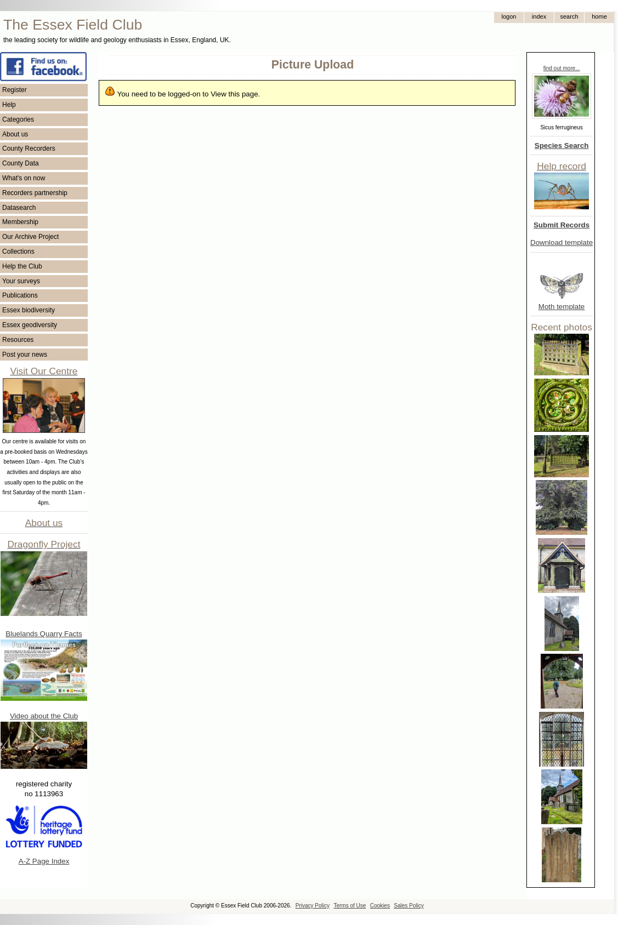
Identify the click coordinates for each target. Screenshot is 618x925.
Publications (20, 295)
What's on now (23, 178)
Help (9, 105)
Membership (20, 222)
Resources (17, 340)
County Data (20, 163)
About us (15, 134)
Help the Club (22, 266)
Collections (18, 251)
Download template (561, 242)
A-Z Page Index (44, 861)
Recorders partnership (34, 193)
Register (14, 90)
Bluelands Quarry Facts (43, 634)
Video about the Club (44, 716)
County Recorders (28, 148)
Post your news (24, 354)
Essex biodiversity (28, 310)
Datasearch (19, 208)
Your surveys (21, 281)
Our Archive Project (30, 237)
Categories (18, 119)
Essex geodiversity (29, 325)
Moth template (561, 306)
